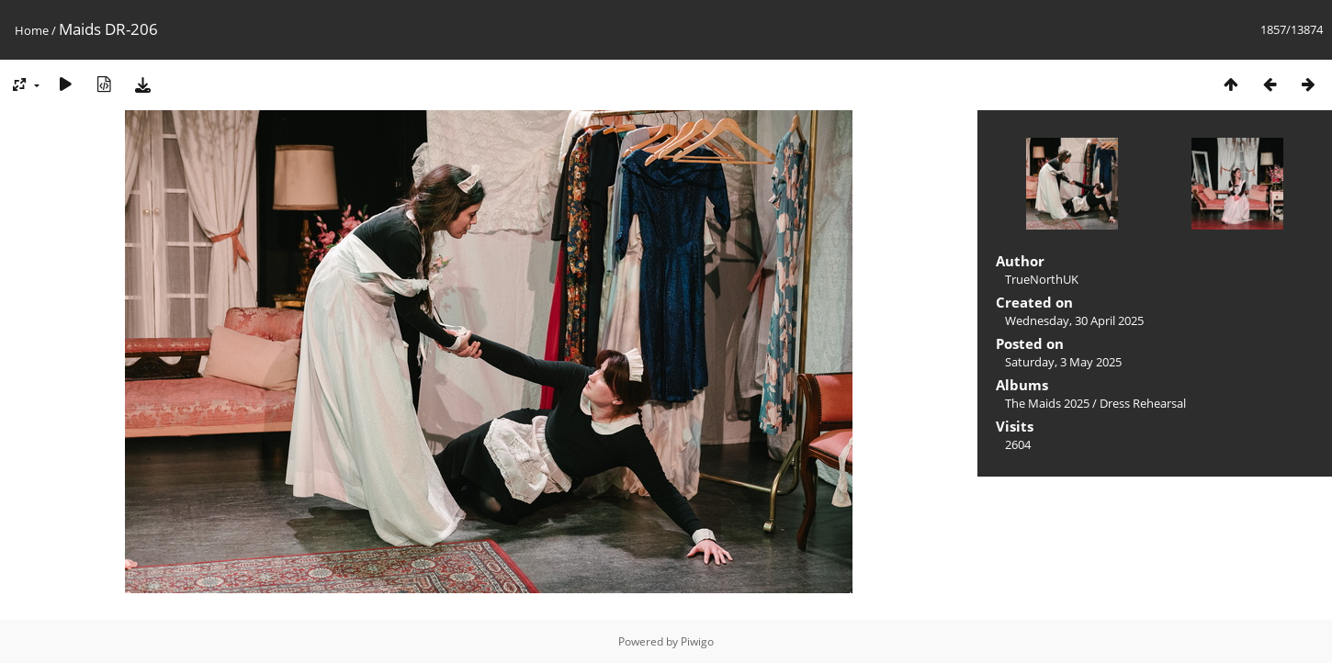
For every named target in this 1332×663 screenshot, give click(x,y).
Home (32, 30)
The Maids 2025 (1047, 403)
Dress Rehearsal (1143, 403)
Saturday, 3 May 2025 (1063, 362)
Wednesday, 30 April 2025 (1074, 320)
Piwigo (697, 641)
